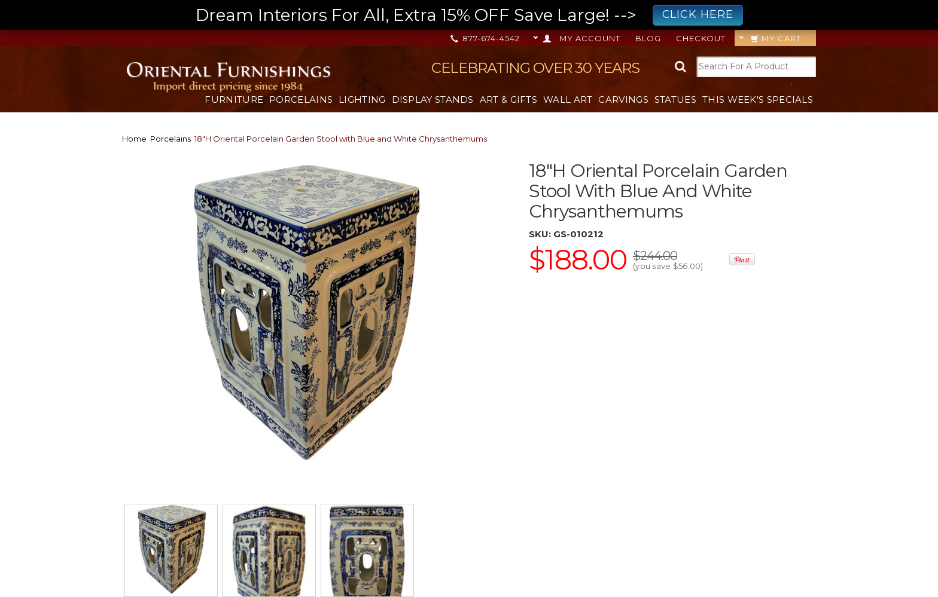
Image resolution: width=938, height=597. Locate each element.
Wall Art (567, 99)
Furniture (234, 99)
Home (134, 138)
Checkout (701, 38)
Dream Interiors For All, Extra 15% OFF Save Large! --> (469, 15)
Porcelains (301, 99)
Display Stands (433, 99)
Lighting (362, 99)
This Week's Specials (757, 99)
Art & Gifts (508, 99)
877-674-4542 (486, 38)
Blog (648, 38)
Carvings (623, 99)
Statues (675, 99)
